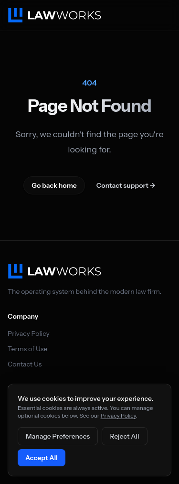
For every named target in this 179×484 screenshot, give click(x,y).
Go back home (54, 185)
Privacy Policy (29, 333)
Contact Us (25, 364)
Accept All (41, 457)
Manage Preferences (58, 436)
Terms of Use (27, 348)
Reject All (124, 436)
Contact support (126, 185)
